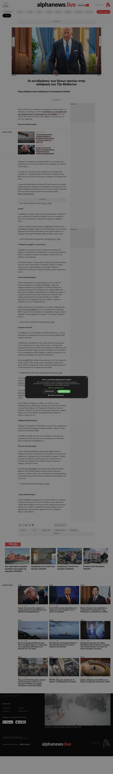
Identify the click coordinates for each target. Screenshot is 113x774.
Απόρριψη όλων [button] (49, 391)
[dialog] (56, 387)
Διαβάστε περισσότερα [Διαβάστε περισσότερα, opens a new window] (64, 385)
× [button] (86, 377)
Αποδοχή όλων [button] (64, 391)
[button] (56, 388)
